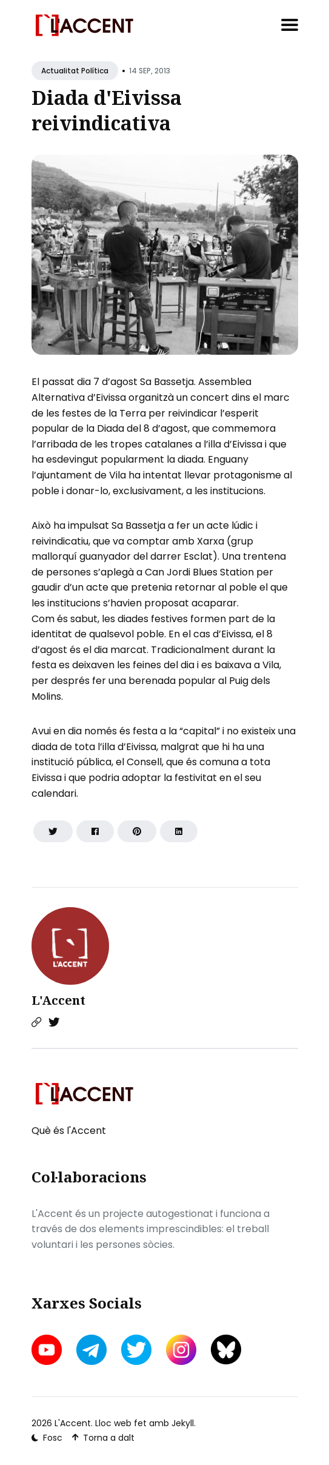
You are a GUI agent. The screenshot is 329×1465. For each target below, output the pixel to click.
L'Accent (58, 1000)
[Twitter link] (53, 1022)
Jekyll (182, 1423)
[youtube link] (48, 1349)
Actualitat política (74, 70)
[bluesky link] (226, 1349)
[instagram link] (181, 1349)
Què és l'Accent (69, 1131)
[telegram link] (91, 1349)
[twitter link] (136, 1349)
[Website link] (36, 1022)
